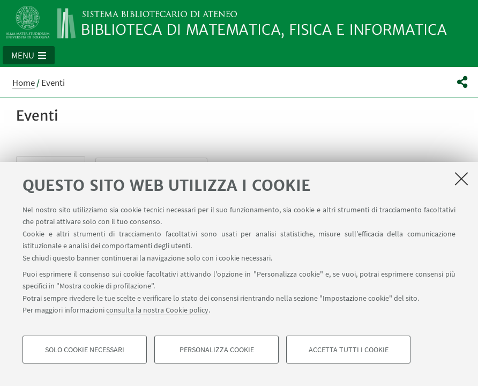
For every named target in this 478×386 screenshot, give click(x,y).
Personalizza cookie (217, 349)
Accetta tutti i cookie (349, 349)
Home (23, 82)
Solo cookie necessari (84, 349)
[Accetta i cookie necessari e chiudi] (461, 178)
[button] (29, 55)
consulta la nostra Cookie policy (157, 310)
